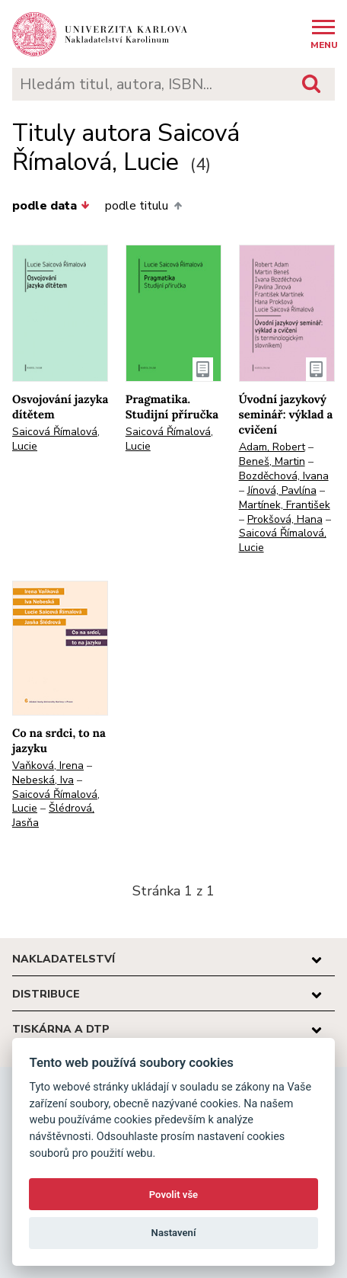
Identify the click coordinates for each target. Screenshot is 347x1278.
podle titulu (143, 205)
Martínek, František (284, 505)
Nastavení (173, 1232)
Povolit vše (173, 1194)
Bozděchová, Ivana (284, 476)
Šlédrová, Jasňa (53, 815)
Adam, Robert (272, 447)
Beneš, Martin (272, 461)
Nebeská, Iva (43, 780)
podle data (51, 205)
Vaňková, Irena (48, 765)
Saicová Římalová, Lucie (56, 438)
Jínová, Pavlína (282, 490)
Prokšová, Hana (285, 519)
